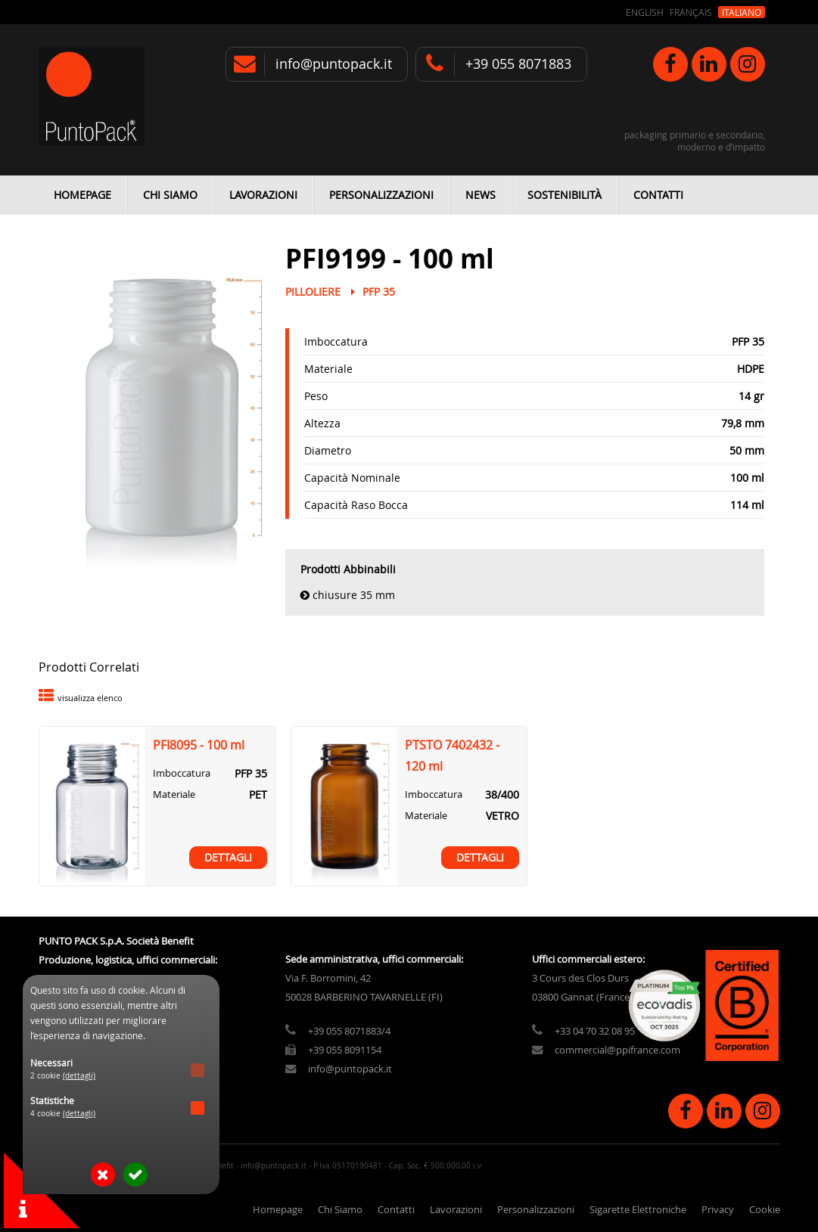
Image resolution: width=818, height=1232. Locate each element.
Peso (316, 396)
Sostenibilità (564, 195)
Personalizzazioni (381, 195)
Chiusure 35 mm (354, 595)
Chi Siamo (170, 195)
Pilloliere (313, 291)
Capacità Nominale (352, 477)
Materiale (328, 369)
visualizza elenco (90, 697)
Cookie (764, 1209)
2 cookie (62, 1076)
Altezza (322, 423)
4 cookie (62, 1114)
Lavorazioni (263, 195)
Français (691, 12)
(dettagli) (79, 1076)
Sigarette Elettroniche (637, 1209)
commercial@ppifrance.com (617, 1050)
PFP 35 (378, 291)
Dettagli (228, 857)
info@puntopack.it (333, 64)
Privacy (717, 1209)
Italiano (741, 12)
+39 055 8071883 (518, 64)
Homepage (82, 195)
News (480, 195)
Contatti (658, 195)
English (645, 12)
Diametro (327, 450)
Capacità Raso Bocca (356, 505)
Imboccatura (336, 341)
